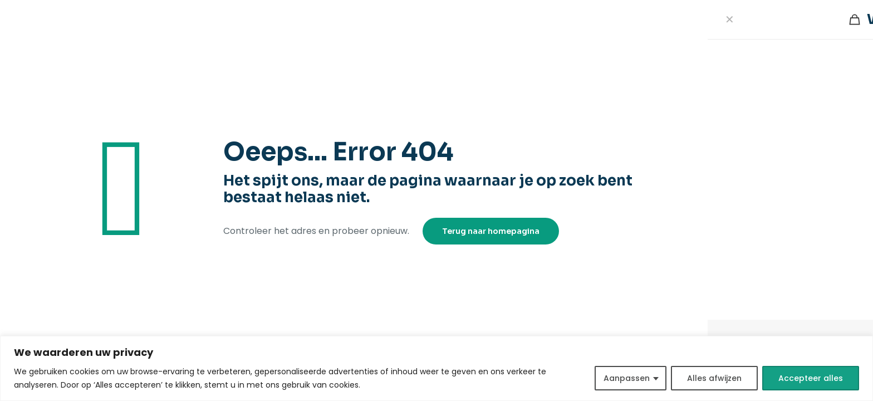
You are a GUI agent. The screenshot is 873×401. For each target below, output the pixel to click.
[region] (436, 368)
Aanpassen (627, 378)
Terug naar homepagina (491, 231)
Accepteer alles (810, 378)
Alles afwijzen (714, 378)
